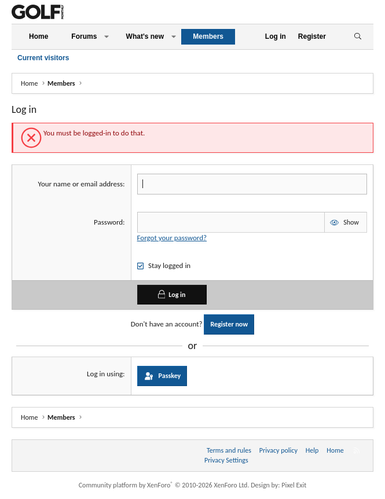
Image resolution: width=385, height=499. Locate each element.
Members (208, 36)
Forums (84, 36)
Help (312, 450)
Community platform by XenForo (164, 485)
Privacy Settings (226, 460)
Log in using (105, 373)
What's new (145, 36)
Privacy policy (278, 450)
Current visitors (43, 58)
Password (108, 222)
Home (38, 36)
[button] (106, 37)
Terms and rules (229, 450)
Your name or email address (80, 183)
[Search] (357, 37)
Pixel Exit (293, 485)
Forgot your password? (172, 237)
